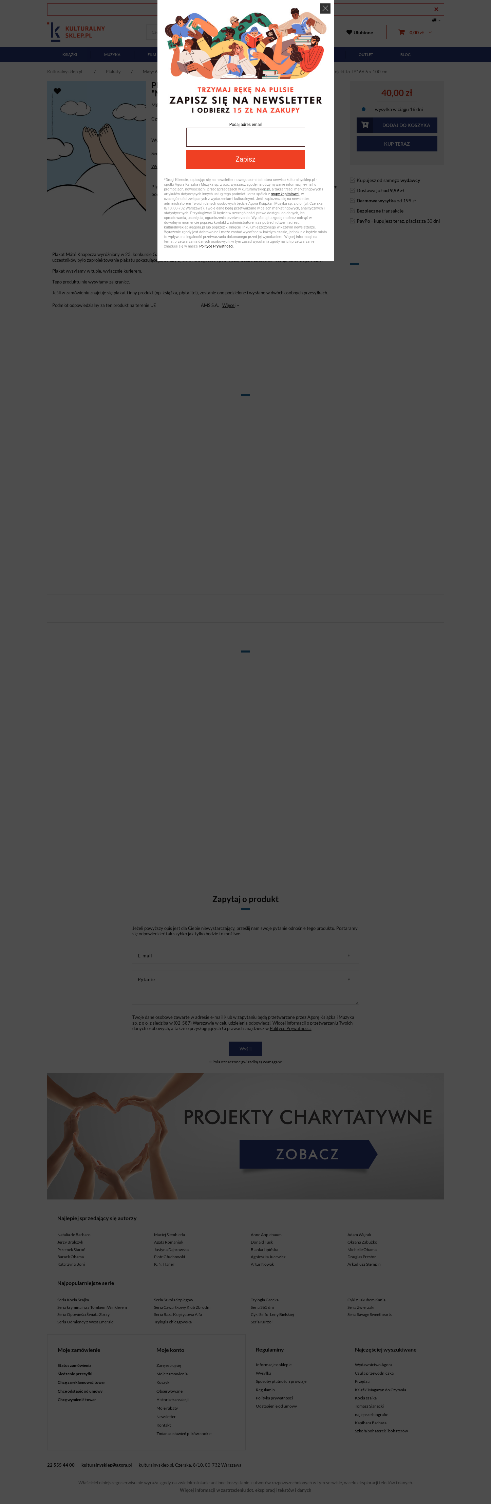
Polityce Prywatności (216, 246)
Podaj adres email (245, 124)
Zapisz (245, 159)
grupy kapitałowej (285, 194)
